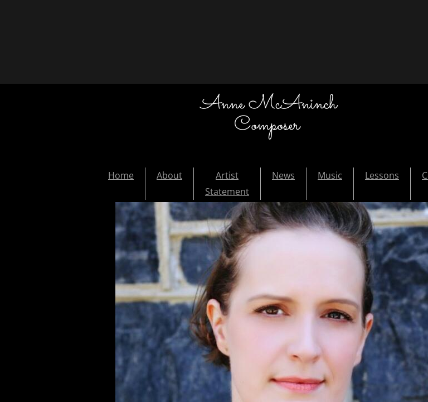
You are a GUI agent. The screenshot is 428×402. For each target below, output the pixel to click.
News (283, 175)
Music (330, 175)
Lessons (382, 175)
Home (121, 175)
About (169, 175)
